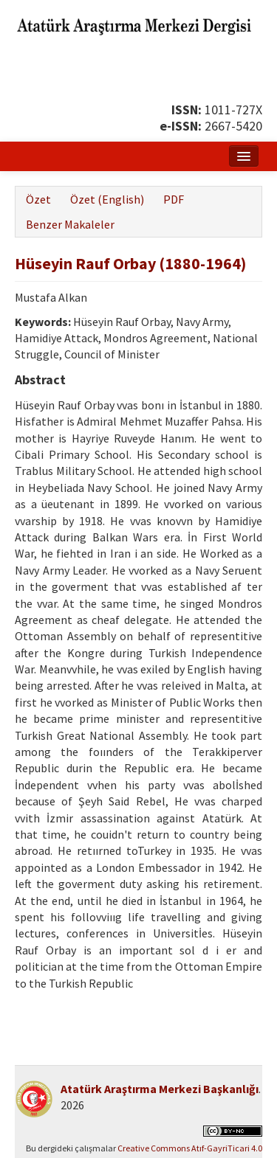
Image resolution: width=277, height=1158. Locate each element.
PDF (173, 199)
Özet (38, 199)
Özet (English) (107, 199)
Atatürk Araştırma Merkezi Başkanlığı (160, 1088)
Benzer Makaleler (70, 224)
